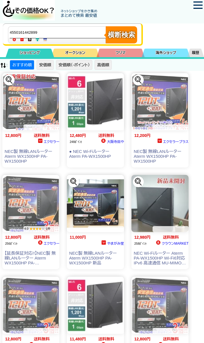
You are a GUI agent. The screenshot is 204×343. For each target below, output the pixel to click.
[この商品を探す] (9, 80)
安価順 (45, 65)
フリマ (120, 53)
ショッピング (30, 53)
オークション (75, 53)
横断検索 (121, 35)
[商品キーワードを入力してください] (58, 32)
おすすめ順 (22, 65)
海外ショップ (165, 53)
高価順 (103, 65)
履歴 (195, 53)
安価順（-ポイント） (74, 65)
